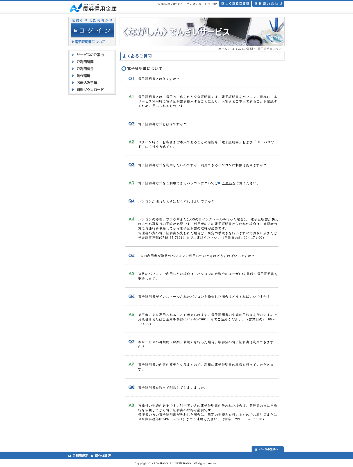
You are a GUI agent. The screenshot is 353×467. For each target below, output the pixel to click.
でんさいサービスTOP (202, 4)
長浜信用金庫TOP (170, 4)
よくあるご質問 (242, 48)
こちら (227, 183)
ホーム (222, 48)
